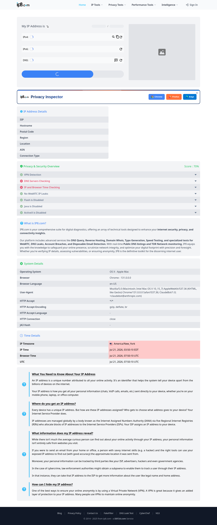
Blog (59, 513)
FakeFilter (108, 513)
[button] (108, 174)
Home (82, 4)
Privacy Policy (74, 513)
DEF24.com (120, 518)
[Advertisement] (154, 127)
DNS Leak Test (126, 513)
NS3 (158, 513)
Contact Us (92, 513)
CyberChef (144, 513)
